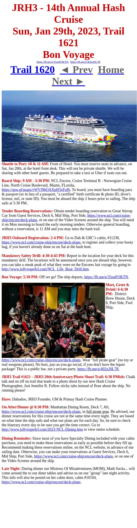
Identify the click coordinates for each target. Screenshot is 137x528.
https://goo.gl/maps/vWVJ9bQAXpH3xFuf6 (36, 190)
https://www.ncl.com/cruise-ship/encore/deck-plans (41, 242)
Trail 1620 (32, 69)
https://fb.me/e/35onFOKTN (106, 277)
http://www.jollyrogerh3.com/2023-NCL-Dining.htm (42, 429)
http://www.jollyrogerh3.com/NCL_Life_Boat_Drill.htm (45, 269)
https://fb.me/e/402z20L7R (85, 61)
